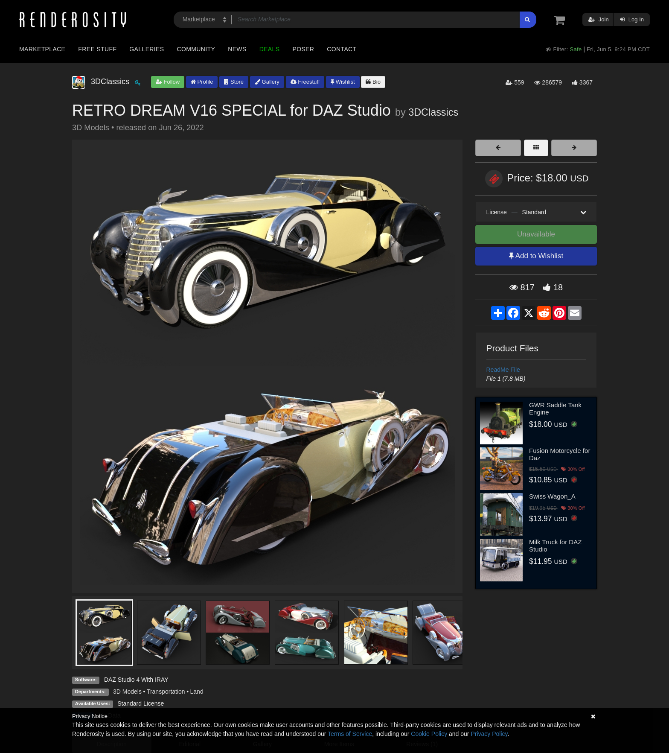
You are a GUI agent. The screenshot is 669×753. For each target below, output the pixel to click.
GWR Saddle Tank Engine (555, 408)
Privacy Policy (489, 733)
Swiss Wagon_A (552, 496)
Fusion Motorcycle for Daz (559, 454)
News (237, 49)
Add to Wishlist (536, 256)
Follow (168, 82)
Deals (269, 49)
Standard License (140, 703)
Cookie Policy (429, 733)
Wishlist (343, 82)
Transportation (166, 691)
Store (234, 82)
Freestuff (305, 82)
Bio (373, 82)
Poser (303, 49)
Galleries (146, 49)
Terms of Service (350, 733)
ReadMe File (503, 369)
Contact (341, 49)
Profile (202, 82)
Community (196, 49)
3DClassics (433, 112)
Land (197, 691)
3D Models (127, 691)
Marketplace (42, 49)
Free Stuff (97, 49)
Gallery (267, 82)
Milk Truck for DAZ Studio (555, 545)
